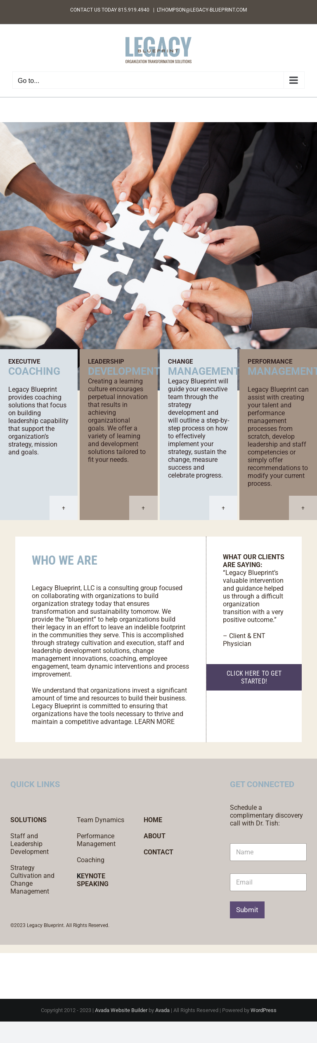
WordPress (264, 1010)
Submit (247, 910)
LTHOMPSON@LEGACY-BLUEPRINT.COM (202, 10)
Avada (162, 1010)
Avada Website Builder (121, 1010)
